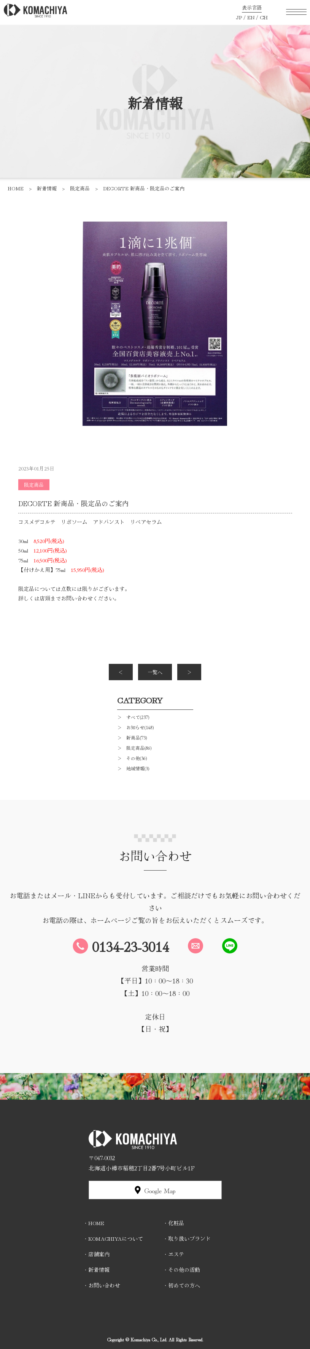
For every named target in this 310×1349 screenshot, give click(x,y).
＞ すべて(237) (133, 717)
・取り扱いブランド (187, 1238)
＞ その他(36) (132, 758)
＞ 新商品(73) (132, 737)
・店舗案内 (96, 1254)
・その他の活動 (181, 1269)
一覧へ (155, 672)
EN (250, 17)
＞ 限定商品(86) (134, 747)
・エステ (173, 1254)
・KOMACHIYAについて (113, 1238)
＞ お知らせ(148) (135, 727)
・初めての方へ (181, 1285)
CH (264, 17)
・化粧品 (173, 1223)
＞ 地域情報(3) (133, 768)
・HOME (93, 1223)
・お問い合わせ (101, 1285)
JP (239, 17)
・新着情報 (96, 1269)
